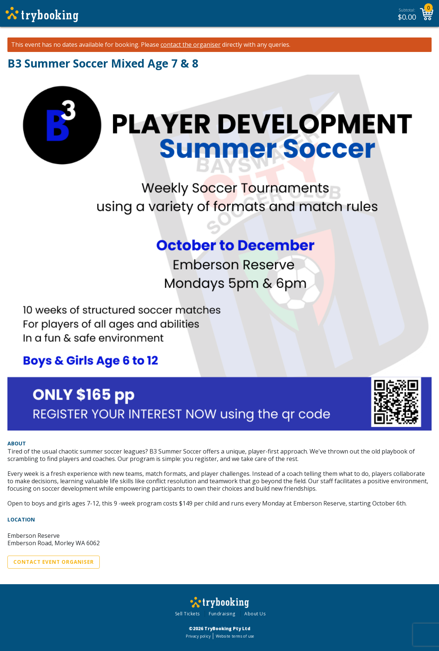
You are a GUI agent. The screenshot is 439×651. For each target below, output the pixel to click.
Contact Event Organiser (53, 562)
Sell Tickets (187, 614)
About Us (254, 614)
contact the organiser (191, 44)
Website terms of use (235, 636)
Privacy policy (198, 636)
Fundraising (222, 614)
